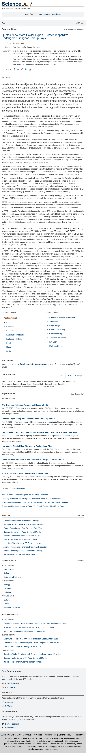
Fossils (6, 604)
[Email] (30, 69)
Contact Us (10, 728)
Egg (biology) (54, 326)
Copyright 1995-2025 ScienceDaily (18, 738)
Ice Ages (7, 588)
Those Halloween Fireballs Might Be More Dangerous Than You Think (33, 643)
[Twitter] (18, 69)
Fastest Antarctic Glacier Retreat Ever (19, 554)
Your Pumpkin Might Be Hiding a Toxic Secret (22, 647)
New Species (9, 569)
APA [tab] (69, 376)
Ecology (7, 585)
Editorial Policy (65, 735)
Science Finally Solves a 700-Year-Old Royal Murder (25, 658)
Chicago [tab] (78, 376)
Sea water (53, 321)
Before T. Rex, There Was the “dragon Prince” (22, 662)
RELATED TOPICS (10, 312)
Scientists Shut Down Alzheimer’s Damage (21, 521)
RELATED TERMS (52, 312)
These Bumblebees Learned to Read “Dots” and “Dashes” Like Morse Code (33, 506)
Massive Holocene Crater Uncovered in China (23, 536)
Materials (5, 364)
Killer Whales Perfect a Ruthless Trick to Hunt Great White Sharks (31, 639)
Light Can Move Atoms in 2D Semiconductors (22, 543)
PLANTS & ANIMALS (9, 565)
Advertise (38, 735)
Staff (19, 735)
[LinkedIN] (26, 69)
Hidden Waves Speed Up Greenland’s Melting (23, 551)
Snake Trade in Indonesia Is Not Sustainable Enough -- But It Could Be (33, 460)
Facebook (9, 702)
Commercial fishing (57, 330)
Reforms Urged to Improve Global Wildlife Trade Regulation (28, 419)
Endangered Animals (15, 335)
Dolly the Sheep (56, 346)
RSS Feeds (10, 687)
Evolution (53, 342)
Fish (8, 323)
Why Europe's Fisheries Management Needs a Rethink (26, 405)
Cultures (7, 600)
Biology (7, 573)
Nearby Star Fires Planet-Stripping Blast (20, 539)
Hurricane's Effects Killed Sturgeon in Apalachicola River (27, 446)
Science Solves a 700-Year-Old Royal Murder (22, 532)
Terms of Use (79, 735)
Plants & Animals (11, 318)
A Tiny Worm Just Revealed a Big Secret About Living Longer (29, 627)
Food (8, 343)
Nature (9, 347)
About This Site (7, 735)
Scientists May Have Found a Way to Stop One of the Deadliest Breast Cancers (35, 502)
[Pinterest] (22, 69)
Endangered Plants (14, 339)
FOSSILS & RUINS (8, 596)
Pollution (7, 592)
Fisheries (10, 327)
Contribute (27, 735)
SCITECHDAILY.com (18, 489)
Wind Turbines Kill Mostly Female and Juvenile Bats (25, 473)
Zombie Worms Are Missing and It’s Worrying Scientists (25, 495)
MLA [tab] (62, 376)
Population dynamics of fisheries (62, 317)
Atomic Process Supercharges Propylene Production (25, 547)
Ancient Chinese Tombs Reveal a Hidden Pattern (24, 525)
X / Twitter (9, 706)
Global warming (55, 334)
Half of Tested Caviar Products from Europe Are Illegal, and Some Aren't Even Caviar (39, 432)
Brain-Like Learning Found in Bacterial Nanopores (24, 631)
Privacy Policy (50, 735)
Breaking (6, 515)
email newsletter (53, 14)
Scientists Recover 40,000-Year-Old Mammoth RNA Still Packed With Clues (35, 624)
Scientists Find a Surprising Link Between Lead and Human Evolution (32, 654)
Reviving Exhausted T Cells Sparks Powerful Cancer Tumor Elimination (31, 499)
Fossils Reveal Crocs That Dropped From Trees (23, 528)
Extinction (10, 331)
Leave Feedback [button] (12, 724)
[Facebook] (14, 69)
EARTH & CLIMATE (8, 581)
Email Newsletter (12, 683)
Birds (8, 351)
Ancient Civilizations (12, 608)
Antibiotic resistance (57, 338)
